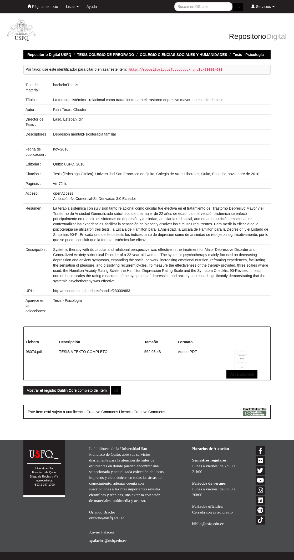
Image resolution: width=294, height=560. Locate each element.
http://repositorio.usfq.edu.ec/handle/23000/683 (91, 291)
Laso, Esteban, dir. (68, 119)
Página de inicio (42, 6)
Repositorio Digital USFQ (49, 55)
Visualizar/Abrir (242, 374)
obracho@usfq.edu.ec (106, 518)
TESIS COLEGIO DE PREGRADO (105, 55)
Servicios (263, 6)
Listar (72, 6)
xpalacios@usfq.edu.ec (107, 540)
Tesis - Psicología (248, 55)
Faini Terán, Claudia (69, 109)
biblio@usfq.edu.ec (208, 523)
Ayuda (92, 6)
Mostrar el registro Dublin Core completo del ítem (67, 390)
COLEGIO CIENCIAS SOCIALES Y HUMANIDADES (183, 55)
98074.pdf (34, 352)
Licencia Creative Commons (142, 412)
